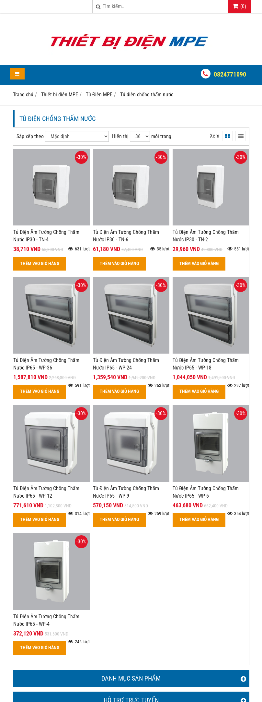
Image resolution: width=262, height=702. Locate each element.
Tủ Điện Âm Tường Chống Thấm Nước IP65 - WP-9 (126, 492)
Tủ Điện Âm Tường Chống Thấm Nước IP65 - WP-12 (46, 492)
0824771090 (230, 74)
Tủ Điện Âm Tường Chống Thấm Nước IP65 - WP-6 (206, 492)
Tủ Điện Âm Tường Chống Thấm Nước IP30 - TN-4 (46, 236)
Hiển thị (120, 136)
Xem (214, 136)
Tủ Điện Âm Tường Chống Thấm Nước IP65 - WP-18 (206, 364)
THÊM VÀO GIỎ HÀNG (39, 263)
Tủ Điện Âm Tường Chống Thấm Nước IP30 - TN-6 (126, 236)
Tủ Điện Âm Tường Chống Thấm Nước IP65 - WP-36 (46, 364)
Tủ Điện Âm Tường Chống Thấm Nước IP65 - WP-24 (126, 364)
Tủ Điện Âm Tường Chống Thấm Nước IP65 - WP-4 (46, 620)
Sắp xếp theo (30, 136)
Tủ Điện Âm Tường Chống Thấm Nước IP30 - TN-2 (206, 236)
